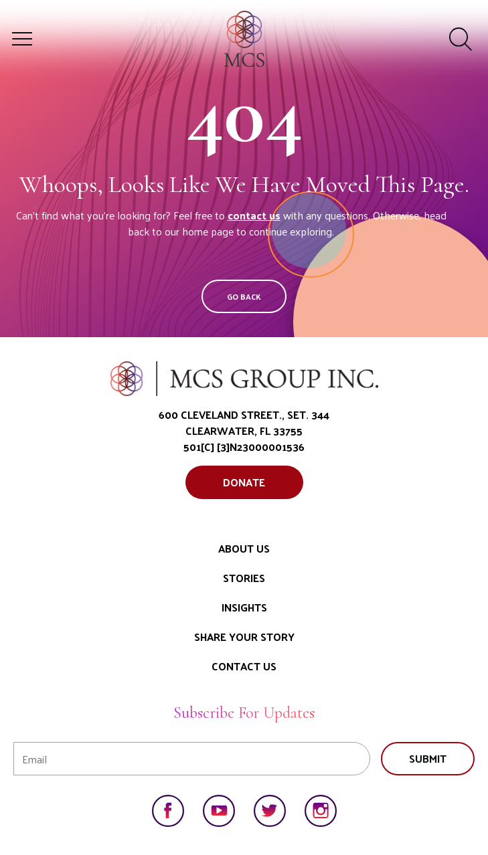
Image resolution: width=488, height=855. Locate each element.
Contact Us (244, 666)
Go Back (244, 296)
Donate (244, 482)
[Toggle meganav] (22, 39)
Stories (244, 577)
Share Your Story (244, 636)
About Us (244, 548)
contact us (254, 215)
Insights (244, 607)
